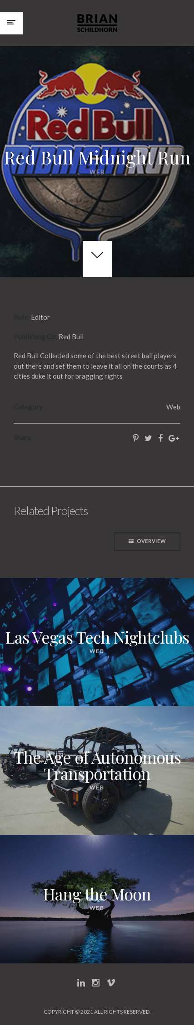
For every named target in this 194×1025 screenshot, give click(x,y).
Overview (147, 541)
